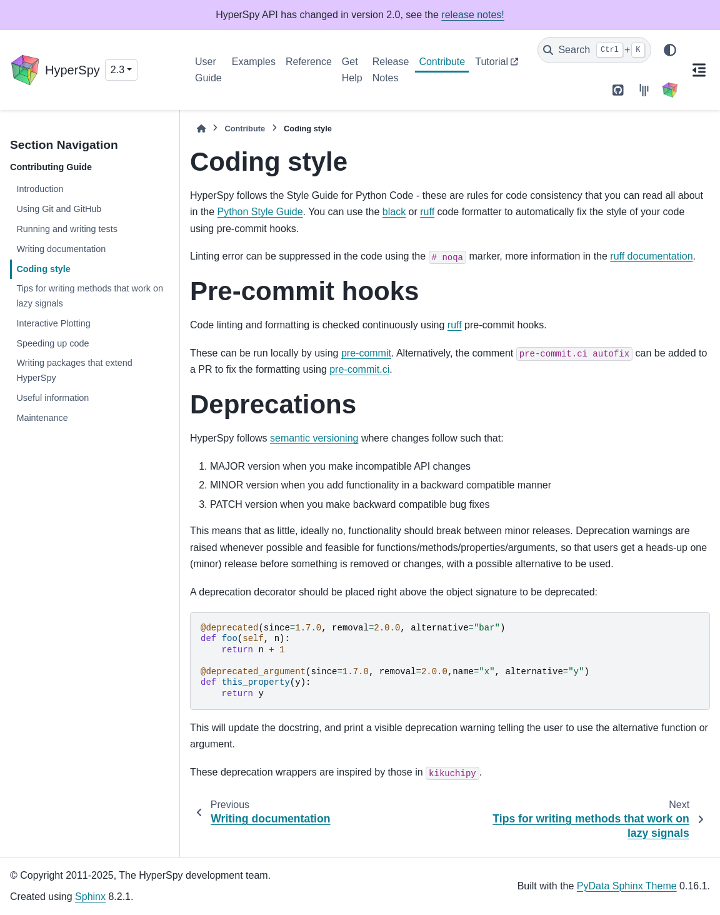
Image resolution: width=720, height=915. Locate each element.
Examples (254, 61)
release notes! (472, 14)
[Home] (201, 128)
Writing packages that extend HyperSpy (74, 370)
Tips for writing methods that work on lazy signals (89, 295)
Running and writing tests (67, 229)
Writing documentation (61, 249)
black (394, 211)
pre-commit (366, 353)
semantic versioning (314, 438)
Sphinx (90, 896)
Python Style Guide (260, 211)
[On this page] (699, 70)
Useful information (52, 398)
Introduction (39, 189)
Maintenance (42, 418)
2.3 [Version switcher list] (117, 69)
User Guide (208, 69)
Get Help (352, 69)
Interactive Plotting (53, 323)
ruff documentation (651, 256)
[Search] (594, 50)
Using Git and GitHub (58, 209)
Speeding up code (52, 343)
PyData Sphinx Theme (627, 886)
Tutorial (491, 61)
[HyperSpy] (670, 90)
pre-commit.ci (359, 369)
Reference (309, 61)
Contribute (442, 61)
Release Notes (390, 69)
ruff (427, 211)
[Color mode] (670, 50)
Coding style (43, 269)
